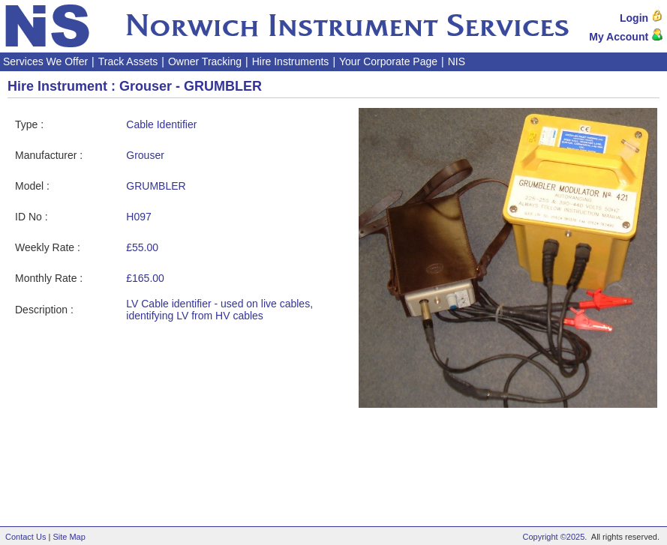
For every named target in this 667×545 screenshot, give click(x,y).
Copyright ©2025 (554, 536)
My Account (626, 37)
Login (641, 18)
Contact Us (25, 536)
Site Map (69, 536)
